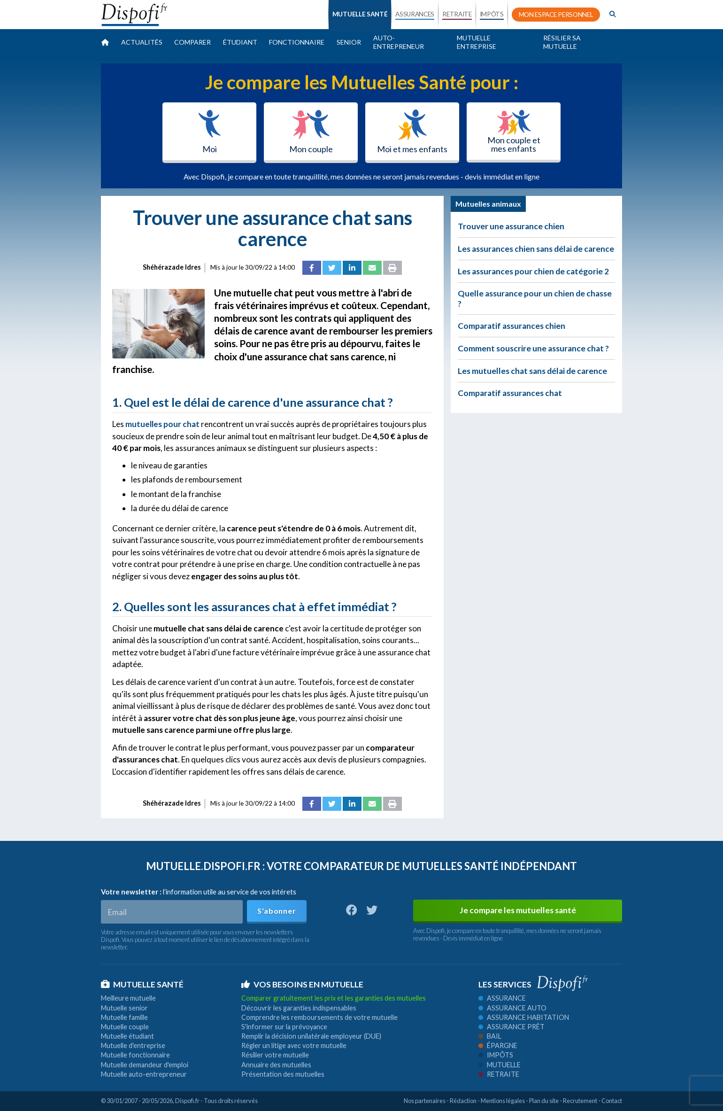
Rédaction (463, 1100)
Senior (349, 42)
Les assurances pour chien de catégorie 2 (533, 271)
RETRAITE (456, 14)
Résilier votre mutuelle (275, 1055)
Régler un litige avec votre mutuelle (293, 1045)
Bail (489, 1036)
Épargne (497, 1045)
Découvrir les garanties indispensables (298, 1008)
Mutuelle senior (124, 1008)
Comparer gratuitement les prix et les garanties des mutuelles (333, 998)
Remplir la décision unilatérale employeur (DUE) (311, 1036)
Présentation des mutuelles (282, 1074)
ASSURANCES (414, 14)
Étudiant (240, 42)
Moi (209, 131)
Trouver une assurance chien (511, 226)
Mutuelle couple (125, 1027)
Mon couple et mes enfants (513, 131)
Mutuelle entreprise (476, 42)
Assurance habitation (523, 1017)
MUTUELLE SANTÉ (360, 14)
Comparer (192, 42)
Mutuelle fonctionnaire (135, 1055)
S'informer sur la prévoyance (284, 1027)
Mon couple (311, 131)
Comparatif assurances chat (510, 393)
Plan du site (544, 1100)
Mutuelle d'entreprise (133, 1045)
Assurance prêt (511, 1027)
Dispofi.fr (187, 1100)
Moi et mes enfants (412, 131)
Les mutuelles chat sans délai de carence (532, 371)
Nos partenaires (425, 1100)
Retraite (498, 1074)
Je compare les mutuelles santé (518, 910)
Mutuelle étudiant (127, 1036)
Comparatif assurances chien (511, 326)
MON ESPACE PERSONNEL (556, 14)
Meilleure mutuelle (128, 998)
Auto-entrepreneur (398, 42)
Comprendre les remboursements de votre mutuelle (319, 1017)
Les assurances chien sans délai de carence (536, 249)
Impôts (495, 1055)
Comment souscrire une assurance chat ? (533, 348)
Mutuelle (499, 1065)
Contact (611, 1100)
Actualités (141, 42)
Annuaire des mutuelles (276, 1065)
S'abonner (276, 910)
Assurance (502, 998)
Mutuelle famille (124, 1017)
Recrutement (580, 1100)
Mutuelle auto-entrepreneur (144, 1074)
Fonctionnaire (296, 42)
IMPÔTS (492, 14)
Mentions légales (503, 1100)
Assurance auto (512, 1008)
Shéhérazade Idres (172, 267)
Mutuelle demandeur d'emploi (144, 1065)
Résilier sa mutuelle (562, 42)
